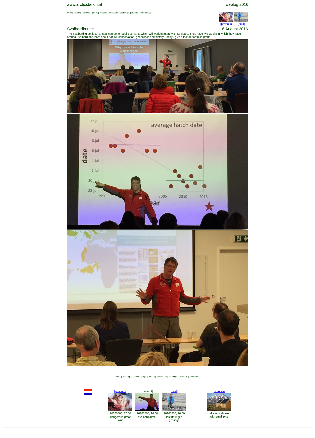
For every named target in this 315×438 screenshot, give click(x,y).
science (86, 13)
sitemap (134, 13)
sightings (125, 13)
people (95, 13)
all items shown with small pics (219, 415)
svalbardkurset (147, 417)
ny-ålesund (114, 13)
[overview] (219, 391)
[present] (147, 391)
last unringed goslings (174, 418)
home (69, 13)
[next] (241, 23)
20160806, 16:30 (147, 413)
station (103, 13)
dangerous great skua (120, 418)
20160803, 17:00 (120, 413)
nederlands (145, 13)
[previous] (226, 23)
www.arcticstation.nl (84, 4)
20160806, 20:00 (174, 413)
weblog (78, 13)
